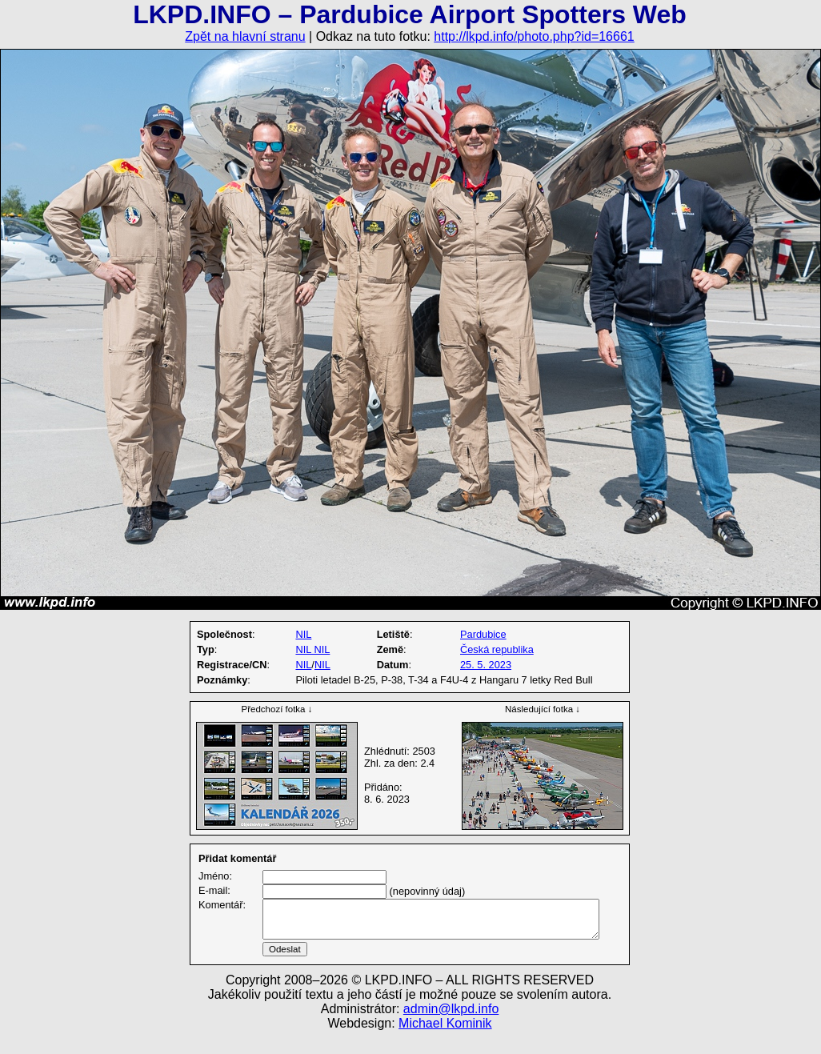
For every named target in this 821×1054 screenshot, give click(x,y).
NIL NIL (312, 649)
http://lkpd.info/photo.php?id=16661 (534, 36)
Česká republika (497, 649)
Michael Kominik (444, 1042)
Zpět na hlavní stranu (245, 36)
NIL (303, 634)
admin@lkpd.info (451, 1028)
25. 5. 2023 (485, 665)
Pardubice (483, 634)
